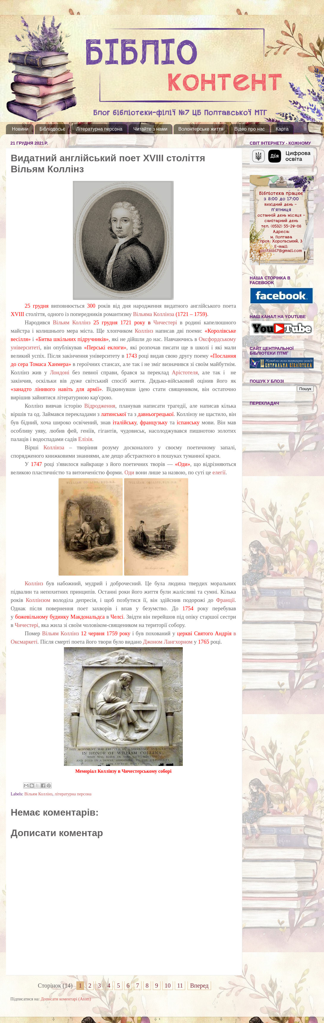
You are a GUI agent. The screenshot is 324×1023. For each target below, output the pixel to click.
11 (180, 985)
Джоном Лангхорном (168, 642)
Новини (20, 129)
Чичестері (165, 322)
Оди (129, 472)
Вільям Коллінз (72, 322)
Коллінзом (38, 600)
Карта (282, 129)
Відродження (99, 406)
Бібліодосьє (52, 129)
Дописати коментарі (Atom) (66, 999)
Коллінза (53, 447)
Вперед (199, 985)
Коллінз (144, 331)
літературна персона (72, 794)
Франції (225, 600)
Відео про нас (249, 129)
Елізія (85, 439)
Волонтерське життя (200, 129)
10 (168, 985)
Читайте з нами (150, 129)
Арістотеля (185, 372)
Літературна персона (99, 129)
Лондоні (61, 372)
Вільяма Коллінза (154, 314)
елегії (219, 472)
